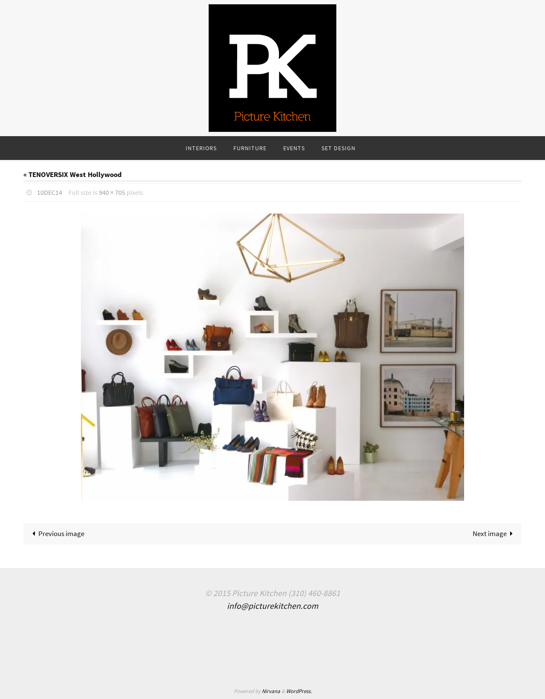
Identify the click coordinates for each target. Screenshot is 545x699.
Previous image (57, 533)
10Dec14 (49, 192)
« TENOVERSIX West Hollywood (72, 174)
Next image (495, 533)
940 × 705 (112, 192)
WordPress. (299, 691)
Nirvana (271, 691)
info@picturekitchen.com (272, 606)
